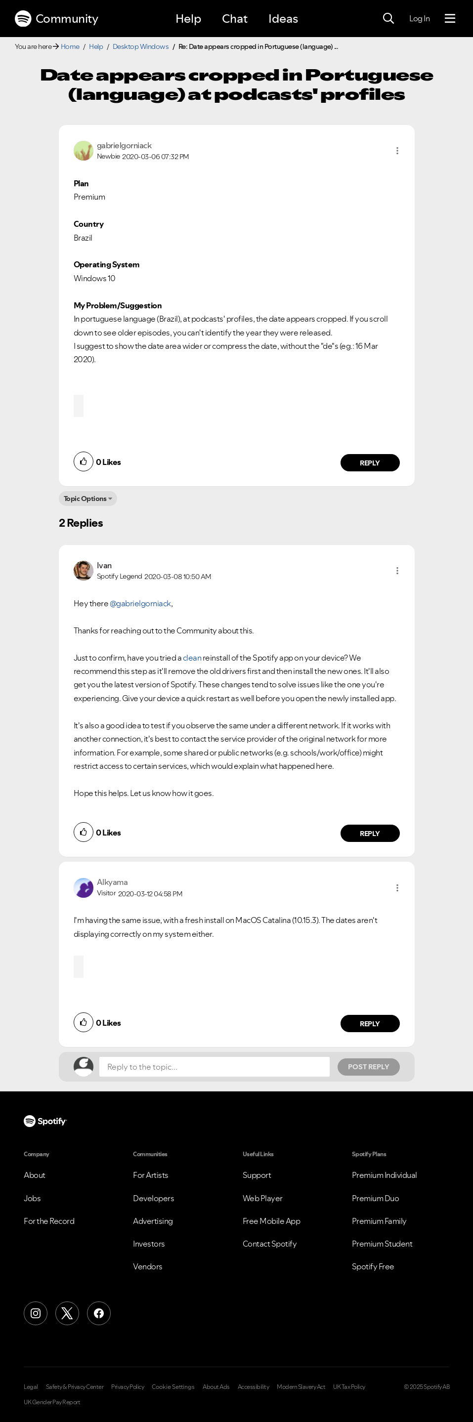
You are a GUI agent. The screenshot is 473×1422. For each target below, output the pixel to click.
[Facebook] (99, 1313)
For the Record (49, 1220)
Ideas (283, 18)
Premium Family (379, 1220)
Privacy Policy (127, 1387)
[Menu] (450, 19)
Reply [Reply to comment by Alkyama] (370, 1024)
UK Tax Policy (349, 1387)
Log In (419, 18)
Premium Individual (384, 1175)
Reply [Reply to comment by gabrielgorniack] (370, 463)
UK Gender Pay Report (52, 1402)
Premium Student (382, 1243)
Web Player (263, 1198)
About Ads (216, 1387)
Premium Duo (375, 1198)
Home (70, 46)
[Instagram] (35, 1313)
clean (192, 657)
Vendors (148, 1266)
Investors (149, 1243)
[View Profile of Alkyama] (112, 882)
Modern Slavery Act (301, 1387)
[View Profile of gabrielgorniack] (124, 145)
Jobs (32, 1198)
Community (56, 18)
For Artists (151, 1175)
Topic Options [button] (85, 498)
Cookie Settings (173, 1387)
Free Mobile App (272, 1220)
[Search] (388, 18)
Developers (153, 1198)
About (34, 1175)
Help (188, 18)
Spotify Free (373, 1266)
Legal (31, 1387)
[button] (397, 150)
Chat (235, 18)
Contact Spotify (270, 1243)
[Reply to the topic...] (214, 1067)
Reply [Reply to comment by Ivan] (370, 833)
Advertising (153, 1220)
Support (257, 1175)
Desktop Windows (141, 46)
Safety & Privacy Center (75, 1387)
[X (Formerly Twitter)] (67, 1313)
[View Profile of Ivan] (104, 565)
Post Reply (368, 1067)
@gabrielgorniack (140, 603)
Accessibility (253, 1387)
